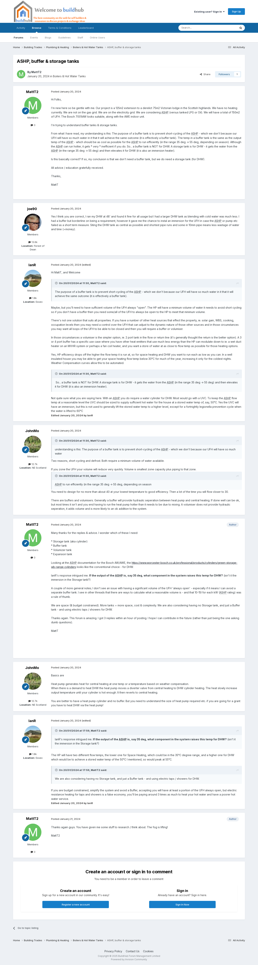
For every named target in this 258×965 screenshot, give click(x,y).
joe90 (32, 209)
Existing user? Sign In (209, 11)
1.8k (33, 297)
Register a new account (76, 904)
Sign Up (236, 11)
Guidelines (64, 37)
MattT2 (36, 72)
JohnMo (32, 431)
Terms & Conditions (59, 27)
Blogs (48, 37)
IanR (32, 265)
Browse (36, 29)
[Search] (197, 28)
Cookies (148, 951)
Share (205, 74)
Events (34, 37)
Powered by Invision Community (129, 959)
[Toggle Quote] (56, 283)
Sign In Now (182, 904)
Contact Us (132, 951)
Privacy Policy (113, 951)
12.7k (32, 464)
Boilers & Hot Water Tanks (69, 76)
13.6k (32, 242)
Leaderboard (86, 27)
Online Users (97, 37)
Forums (18, 37)
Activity (21, 27)
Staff (80, 37)
